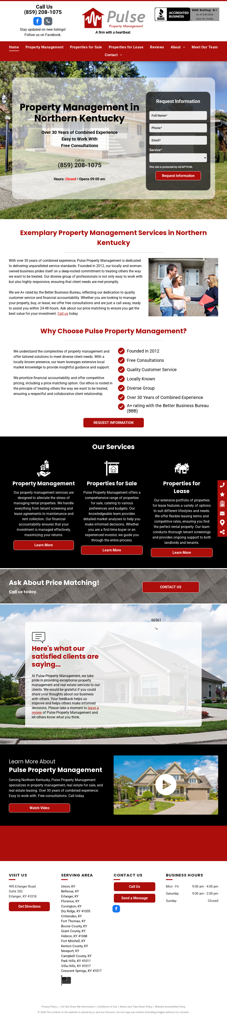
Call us (63, 313)
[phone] (48, 22)
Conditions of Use (107, 1006)
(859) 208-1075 (43, 12)
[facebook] (37, 22)
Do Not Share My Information (78, 1006)
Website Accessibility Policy (170, 1006)
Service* (155, 150)
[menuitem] (14, 47)
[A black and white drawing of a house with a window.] (177, 843)
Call (13, 591)
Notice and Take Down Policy (136, 1006)
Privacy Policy (49, 1006)
